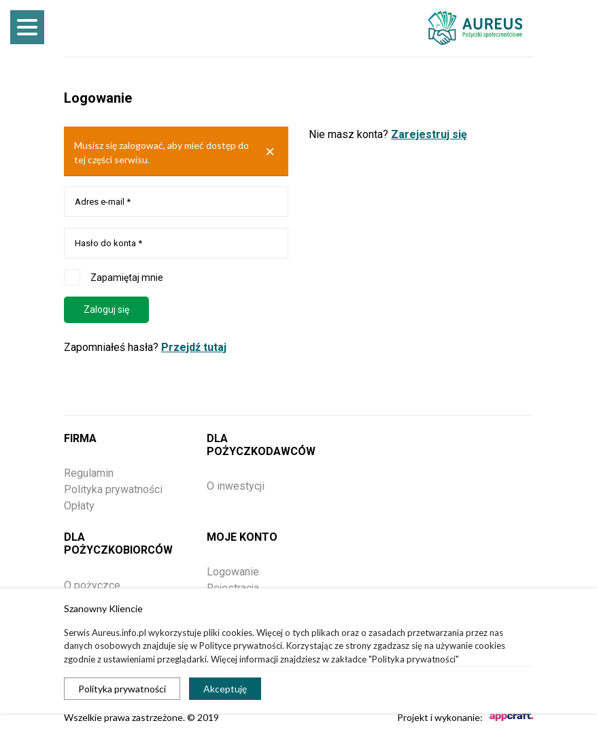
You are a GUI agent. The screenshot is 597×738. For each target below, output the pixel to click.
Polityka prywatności (122, 688)
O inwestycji (236, 486)
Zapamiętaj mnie (113, 277)
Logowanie (233, 571)
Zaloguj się (106, 309)
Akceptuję (225, 688)
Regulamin (89, 473)
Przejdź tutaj (193, 347)
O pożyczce (92, 585)
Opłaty (79, 505)
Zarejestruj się (429, 134)
